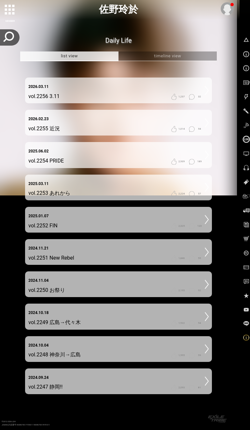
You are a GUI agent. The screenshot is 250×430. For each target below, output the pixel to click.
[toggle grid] (10, 10)
